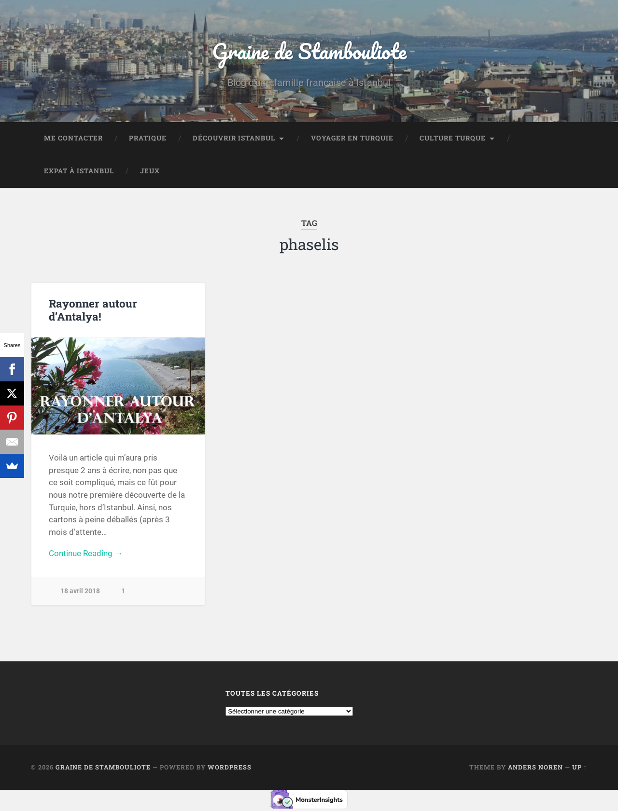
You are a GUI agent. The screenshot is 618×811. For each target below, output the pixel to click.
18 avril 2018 (80, 591)
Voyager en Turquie (352, 138)
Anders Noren (535, 767)
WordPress (230, 767)
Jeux (150, 171)
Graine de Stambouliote (309, 51)
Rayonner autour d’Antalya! (93, 309)
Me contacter (73, 138)
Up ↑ (579, 767)
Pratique (148, 138)
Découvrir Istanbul (234, 138)
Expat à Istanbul (79, 171)
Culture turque (453, 138)
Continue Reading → (86, 553)
